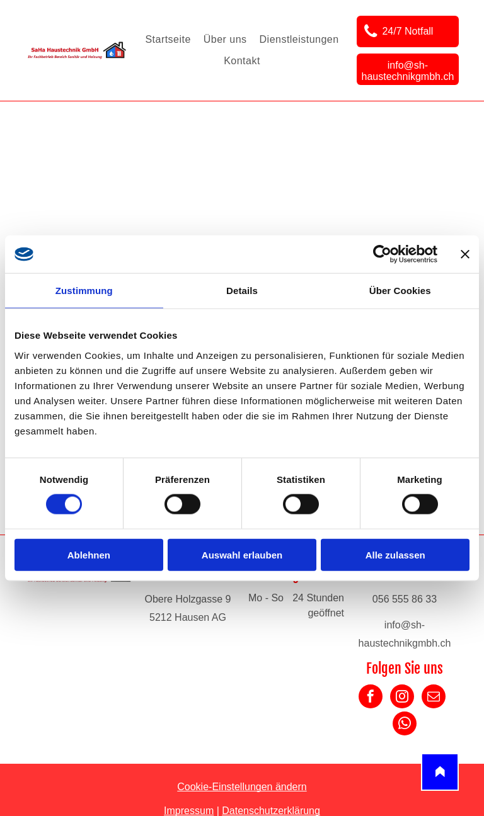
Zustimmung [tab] (84, 290)
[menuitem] (168, 39)
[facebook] (371, 697)
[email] (434, 697)
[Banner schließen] (465, 254)
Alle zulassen (395, 554)
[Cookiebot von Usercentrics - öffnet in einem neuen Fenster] (382, 254)
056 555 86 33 (404, 599)
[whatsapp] (405, 725)
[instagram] (402, 697)
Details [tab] (242, 290)
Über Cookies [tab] (400, 290)
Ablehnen (88, 554)
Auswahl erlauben (242, 554)
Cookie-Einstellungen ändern (241, 786)
